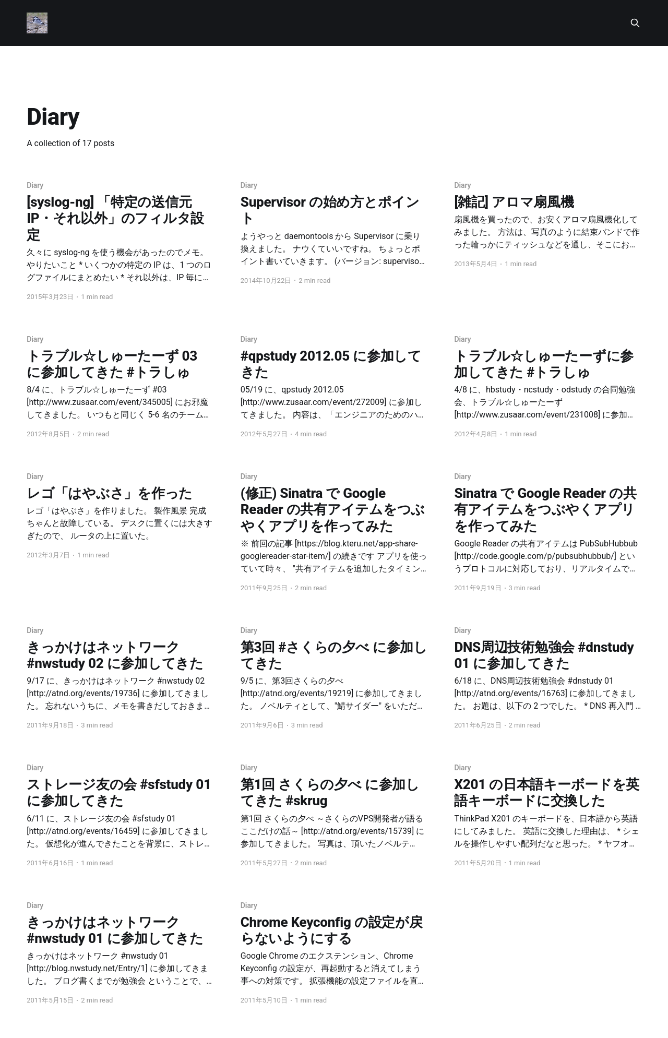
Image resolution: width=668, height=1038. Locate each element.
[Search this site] (635, 23)
